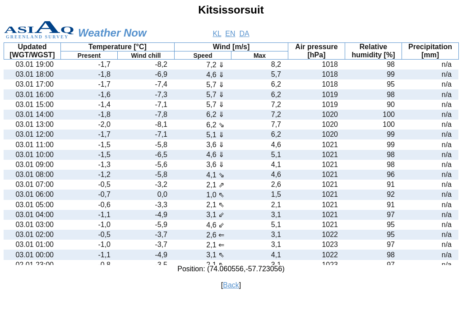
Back (231, 285)
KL (217, 33)
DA (244, 33)
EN (230, 33)
